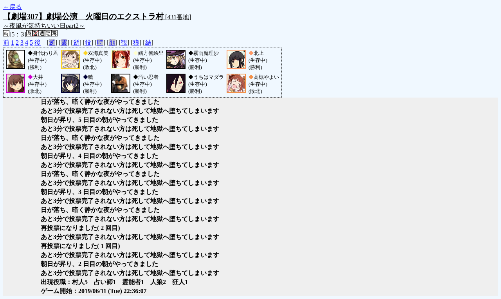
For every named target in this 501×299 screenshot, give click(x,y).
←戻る (12, 7)
